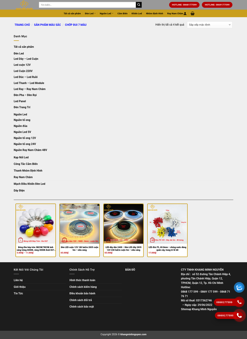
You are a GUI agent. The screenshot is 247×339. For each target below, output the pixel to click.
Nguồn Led (106, 13)
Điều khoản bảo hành (82, 293)
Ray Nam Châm (175, 13)
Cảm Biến (122, 13)
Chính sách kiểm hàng (83, 287)
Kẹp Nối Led (21, 157)
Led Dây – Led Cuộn (26, 58)
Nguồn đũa (20, 126)
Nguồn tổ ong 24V (25, 144)
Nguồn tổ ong (22, 120)
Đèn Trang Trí (22, 107)
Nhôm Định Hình (154, 13)
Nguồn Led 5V (22, 132)
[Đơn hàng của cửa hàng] (209, 24)
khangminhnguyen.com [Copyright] (133, 334)
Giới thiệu (20, 287)
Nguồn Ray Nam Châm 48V (30, 150)
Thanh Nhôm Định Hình (28, 170)
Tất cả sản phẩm (72, 13)
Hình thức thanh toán (82, 280)
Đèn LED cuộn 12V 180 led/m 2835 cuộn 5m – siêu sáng (79, 248)
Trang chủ (22, 24)
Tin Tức (18, 293)
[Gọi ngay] (239, 315)
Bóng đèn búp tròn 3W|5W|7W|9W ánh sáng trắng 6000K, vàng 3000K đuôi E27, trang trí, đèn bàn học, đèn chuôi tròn (36, 248)
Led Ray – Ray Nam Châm (29, 89)
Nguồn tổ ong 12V (25, 138)
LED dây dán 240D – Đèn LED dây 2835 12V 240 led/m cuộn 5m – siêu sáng (123, 248)
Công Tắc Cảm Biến (26, 164)
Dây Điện (19, 190)
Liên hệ (18, 280)
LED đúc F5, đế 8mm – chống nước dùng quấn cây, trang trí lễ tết (167, 248)
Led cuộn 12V (22, 64)
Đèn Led (90, 13)
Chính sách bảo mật (81, 306)
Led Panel (20, 101)
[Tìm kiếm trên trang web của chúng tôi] (139, 5)
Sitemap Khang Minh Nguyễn (199, 309)
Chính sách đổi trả (80, 300)
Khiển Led (137, 13)
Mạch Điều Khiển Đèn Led (29, 183)
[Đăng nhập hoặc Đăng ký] (185, 13)
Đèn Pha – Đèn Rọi (25, 95)
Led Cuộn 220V (23, 71)
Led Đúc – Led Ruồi (26, 77)
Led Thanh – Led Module (29, 83)
